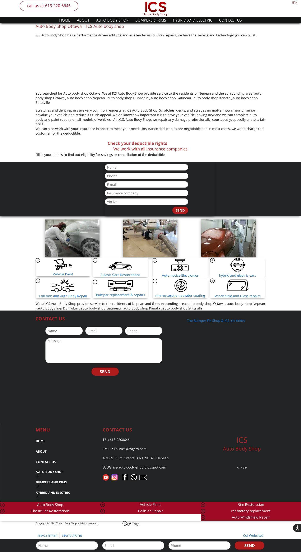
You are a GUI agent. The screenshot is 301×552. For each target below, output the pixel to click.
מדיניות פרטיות (72, 535)
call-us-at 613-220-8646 (49, 5)
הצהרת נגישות (47, 535)
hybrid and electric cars (237, 275)
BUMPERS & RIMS (150, 20)
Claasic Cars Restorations (120, 274)
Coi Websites (253, 535)
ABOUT (83, 20)
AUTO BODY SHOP (112, 20)
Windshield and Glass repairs (238, 296)
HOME (64, 20)
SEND (180, 210)
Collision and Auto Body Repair (63, 296)
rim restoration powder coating (180, 295)
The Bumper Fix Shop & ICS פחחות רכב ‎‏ (216, 320)
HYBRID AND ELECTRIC (192, 20)
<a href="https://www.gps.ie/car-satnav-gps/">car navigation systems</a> (150, 402)
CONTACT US (230, 20)
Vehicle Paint (63, 274)
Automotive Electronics (180, 275)
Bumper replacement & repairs (120, 295)
